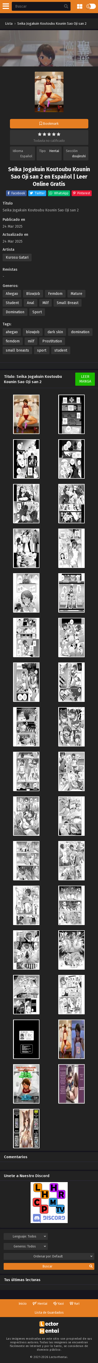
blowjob (32, 332)
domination (80, 332)
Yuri (74, 1303)
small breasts (17, 350)
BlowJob (33, 293)
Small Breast (67, 303)
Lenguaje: (29, 1236)
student (60, 350)
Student (12, 303)
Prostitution (52, 341)
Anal (30, 303)
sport (41, 350)
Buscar (68, 1266)
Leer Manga (85, 379)
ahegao (12, 332)
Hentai (54, 151)
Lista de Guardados (49, 1312)
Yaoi (58, 1303)
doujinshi (79, 156)
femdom (13, 341)
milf (31, 341)
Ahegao (12, 293)
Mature (76, 293)
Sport (37, 312)
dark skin (55, 332)
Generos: (30, 1246)
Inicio (23, 1303)
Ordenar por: (63, 1256)
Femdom (55, 293)
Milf (45, 303)
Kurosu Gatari (17, 257)
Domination (15, 312)
